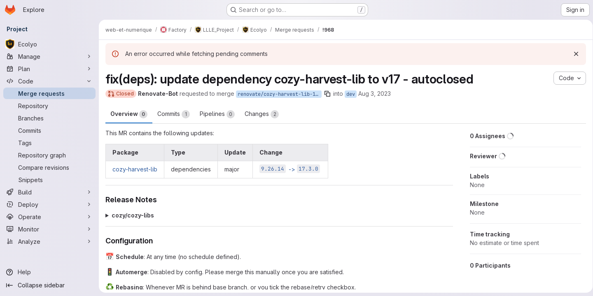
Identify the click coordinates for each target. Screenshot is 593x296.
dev (350, 94)
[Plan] (49, 68)
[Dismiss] (573, 54)
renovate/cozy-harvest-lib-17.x (280, 94)
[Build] (49, 192)
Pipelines (217, 114)
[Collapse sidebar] (49, 285)
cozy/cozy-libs (133, 215)
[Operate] (49, 216)
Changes (262, 114)
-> (289, 169)
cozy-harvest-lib (134, 169)
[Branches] (49, 118)
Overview (128, 114)
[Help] (49, 272)
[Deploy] (49, 204)
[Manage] (49, 56)
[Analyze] (49, 241)
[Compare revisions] (49, 167)
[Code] (49, 81)
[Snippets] (49, 179)
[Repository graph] (49, 155)
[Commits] (49, 130)
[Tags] (49, 142)
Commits (173, 114)
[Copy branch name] (327, 94)
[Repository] (49, 105)
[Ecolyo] (49, 44)
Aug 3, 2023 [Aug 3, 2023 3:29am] (374, 93)
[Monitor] (49, 229)
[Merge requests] (49, 93)
